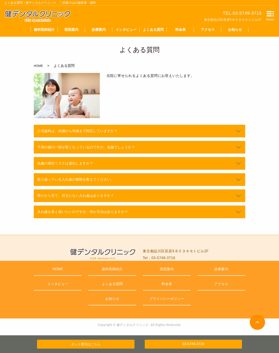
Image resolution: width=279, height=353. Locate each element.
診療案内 (99, 29)
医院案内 (71, 29)
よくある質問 (153, 29)
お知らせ (235, 29)
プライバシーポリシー (166, 299)
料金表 (180, 29)
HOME (38, 65)
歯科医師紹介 (44, 29)
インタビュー (126, 29)
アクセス (208, 29)
